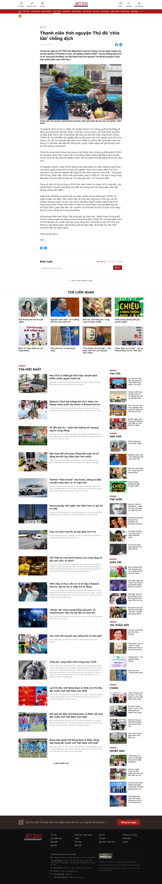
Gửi (117, 268)
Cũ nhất (119, 261)
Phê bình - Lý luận (130, 835)
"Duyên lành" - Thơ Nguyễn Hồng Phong (135, 659)
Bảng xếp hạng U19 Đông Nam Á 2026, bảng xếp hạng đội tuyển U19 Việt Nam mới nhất (74, 741)
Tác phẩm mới (119, 625)
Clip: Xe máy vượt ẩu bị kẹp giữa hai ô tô (73, 531)
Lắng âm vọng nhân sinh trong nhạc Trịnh (73, 661)
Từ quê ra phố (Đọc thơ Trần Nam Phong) (135, 632)
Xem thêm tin (62, 763)
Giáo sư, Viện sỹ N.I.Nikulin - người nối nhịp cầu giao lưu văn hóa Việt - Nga (135, 508)
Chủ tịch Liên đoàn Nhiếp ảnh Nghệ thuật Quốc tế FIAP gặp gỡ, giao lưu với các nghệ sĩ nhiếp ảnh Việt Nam (135, 789)
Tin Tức (26, 11)
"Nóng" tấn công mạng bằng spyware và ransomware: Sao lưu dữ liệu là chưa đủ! (72, 611)
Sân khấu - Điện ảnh (120, 11)
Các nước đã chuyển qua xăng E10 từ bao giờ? (76, 635)
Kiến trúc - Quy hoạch (41, 11)
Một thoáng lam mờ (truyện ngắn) (135, 442)
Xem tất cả (101, 262)
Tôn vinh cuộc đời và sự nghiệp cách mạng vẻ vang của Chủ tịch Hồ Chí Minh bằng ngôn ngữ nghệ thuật (135, 410)
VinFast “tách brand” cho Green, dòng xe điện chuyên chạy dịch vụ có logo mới (75, 481)
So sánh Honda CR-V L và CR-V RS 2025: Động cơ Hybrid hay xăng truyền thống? (135, 710)
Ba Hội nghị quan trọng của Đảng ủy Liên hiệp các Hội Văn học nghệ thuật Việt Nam (135, 423)
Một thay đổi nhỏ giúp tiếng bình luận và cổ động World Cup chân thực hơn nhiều (74, 455)
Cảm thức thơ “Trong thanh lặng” (135, 672)
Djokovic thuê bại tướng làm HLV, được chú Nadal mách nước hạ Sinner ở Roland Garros (75, 403)
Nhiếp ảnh (117, 750)
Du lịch (96, 11)
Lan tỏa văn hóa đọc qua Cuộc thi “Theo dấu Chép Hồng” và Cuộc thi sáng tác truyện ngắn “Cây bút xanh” (135, 384)
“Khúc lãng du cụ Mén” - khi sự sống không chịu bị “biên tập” (129, 349)
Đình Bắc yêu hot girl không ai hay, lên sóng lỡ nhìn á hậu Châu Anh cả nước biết (135, 598)
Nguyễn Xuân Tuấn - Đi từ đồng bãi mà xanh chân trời (65, 320)
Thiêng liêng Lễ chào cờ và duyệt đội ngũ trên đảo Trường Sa (135, 759)
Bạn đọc (134, 11)
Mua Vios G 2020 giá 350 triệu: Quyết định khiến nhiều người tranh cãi (73, 377)
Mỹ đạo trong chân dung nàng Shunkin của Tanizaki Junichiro (135, 521)
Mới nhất (111, 261)
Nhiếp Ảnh (76, 11)
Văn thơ (57, 11)
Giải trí (115, 562)
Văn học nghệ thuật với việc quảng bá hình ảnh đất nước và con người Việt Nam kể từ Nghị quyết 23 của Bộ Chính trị (135, 775)
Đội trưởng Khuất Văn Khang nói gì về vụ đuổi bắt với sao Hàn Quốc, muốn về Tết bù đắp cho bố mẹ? (135, 572)
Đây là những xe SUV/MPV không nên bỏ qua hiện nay (134, 723)
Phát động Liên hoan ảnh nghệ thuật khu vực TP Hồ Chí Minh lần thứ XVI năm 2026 (135, 800)
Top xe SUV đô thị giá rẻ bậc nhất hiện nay (135, 735)
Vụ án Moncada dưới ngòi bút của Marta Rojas (135, 547)
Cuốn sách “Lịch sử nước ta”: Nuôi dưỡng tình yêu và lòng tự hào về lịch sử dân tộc (135, 647)
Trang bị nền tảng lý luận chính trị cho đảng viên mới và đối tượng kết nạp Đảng (135, 396)
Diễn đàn (78, 845)
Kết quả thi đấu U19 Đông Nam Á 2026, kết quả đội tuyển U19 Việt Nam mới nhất (76, 715)
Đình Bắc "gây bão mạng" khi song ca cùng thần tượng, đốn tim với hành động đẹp (135, 585)
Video (114, 688)
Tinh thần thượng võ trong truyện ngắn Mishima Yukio (135, 534)
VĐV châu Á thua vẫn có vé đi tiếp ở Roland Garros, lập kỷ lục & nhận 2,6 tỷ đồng (74, 585)
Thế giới (66, 11)
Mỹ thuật (87, 11)
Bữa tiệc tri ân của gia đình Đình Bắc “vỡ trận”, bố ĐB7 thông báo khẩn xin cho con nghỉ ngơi (135, 613)
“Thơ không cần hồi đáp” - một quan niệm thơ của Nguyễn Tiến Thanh (97, 350)
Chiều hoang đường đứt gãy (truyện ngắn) (134, 484)
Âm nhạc (105, 11)
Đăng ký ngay (129, 822)
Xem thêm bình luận (82, 280)
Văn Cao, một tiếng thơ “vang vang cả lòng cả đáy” (96, 320)
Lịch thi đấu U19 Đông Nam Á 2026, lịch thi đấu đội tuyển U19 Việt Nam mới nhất (76, 689)
